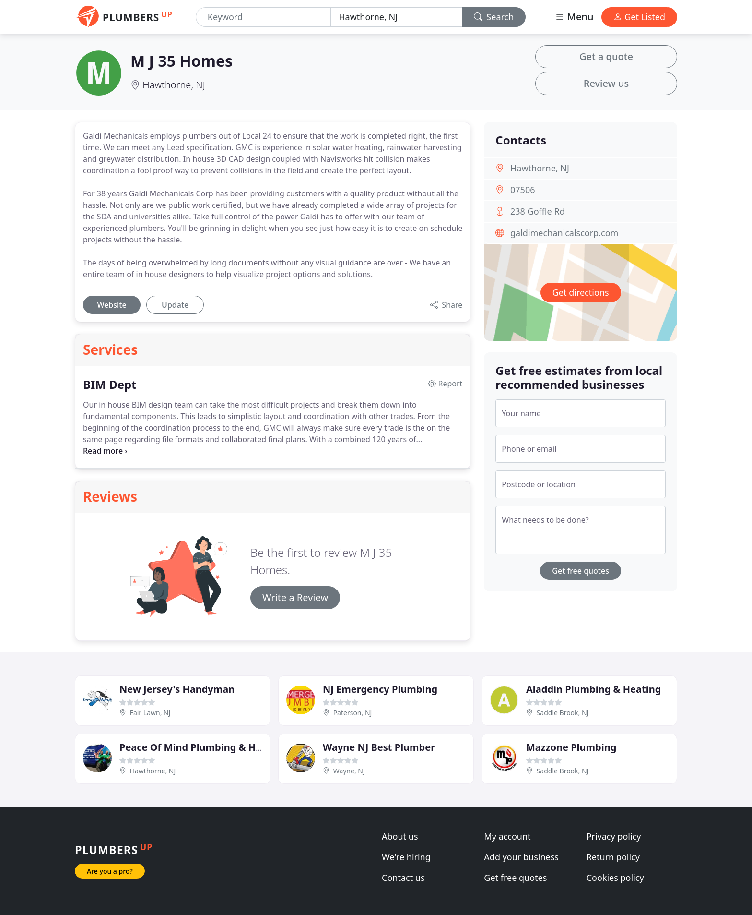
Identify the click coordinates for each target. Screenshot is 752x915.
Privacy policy (614, 836)
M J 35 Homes (181, 60)
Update (175, 305)
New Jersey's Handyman (177, 689)
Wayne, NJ (349, 770)
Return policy (613, 857)
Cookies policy (615, 877)
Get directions (580, 292)
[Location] (396, 17)
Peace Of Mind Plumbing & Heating (202, 747)
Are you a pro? (110, 871)
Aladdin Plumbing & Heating (593, 689)
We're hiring (406, 857)
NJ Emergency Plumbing (380, 689)
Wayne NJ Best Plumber (379, 747)
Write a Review (295, 597)
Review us (606, 83)
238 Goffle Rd (537, 211)
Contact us (403, 877)
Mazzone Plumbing (571, 747)
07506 (522, 189)
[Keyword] (263, 17)
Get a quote (606, 56)
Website (111, 305)
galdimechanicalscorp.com (564, 233)
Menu (574, 16)
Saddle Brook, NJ (563, 712)
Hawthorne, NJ (173, 84)
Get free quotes (580, 571)
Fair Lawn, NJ (150, 712)
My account (507, 836)
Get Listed (639, 17)
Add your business (521, 857)
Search (494, 17)
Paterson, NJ (352, 712)
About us (400, 836)
